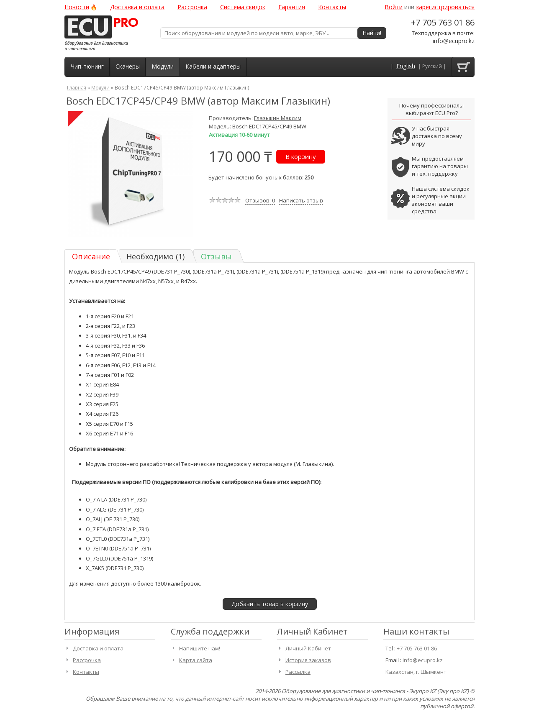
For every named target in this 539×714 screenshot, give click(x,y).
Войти (394, 7)
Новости (76, 7)
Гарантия (291, 7)
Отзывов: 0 (260, 200)
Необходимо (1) (155, 256)
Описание (91, 256)
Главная (76, 87)
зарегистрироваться (445, 7)
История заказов (308, 660)
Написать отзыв (301, 200)
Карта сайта (195, 660)
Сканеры (128, 66)
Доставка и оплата (137, 7)
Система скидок (242, 7)
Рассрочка (192, 7)
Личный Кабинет (308, 648)
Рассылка (298, 672)
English (405, 66)
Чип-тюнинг (87, 66)
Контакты (332, 7)
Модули (162, 66)
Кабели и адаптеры (213, 66)
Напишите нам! (199, 648)
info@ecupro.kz (454, 41)
